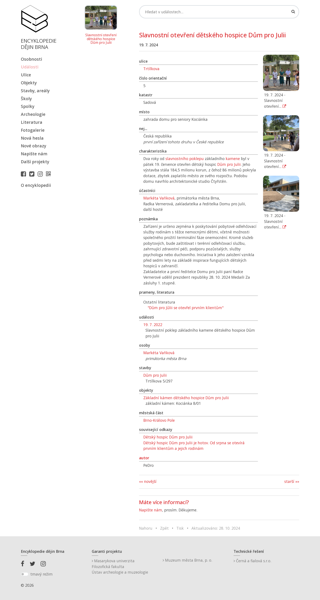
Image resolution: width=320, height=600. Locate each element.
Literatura (31, 122)
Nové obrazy (33, 146)
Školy (26, 98)
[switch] (24, 574)
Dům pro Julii (229, 164)
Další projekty (35, 162)
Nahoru (145, 528)
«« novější (147, 481)
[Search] (219, 11)
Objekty (29, 83)
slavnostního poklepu (184, 158)
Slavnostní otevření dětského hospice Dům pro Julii (100, 39)
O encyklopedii (36, 185)
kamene (233, 158)
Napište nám (34, 154)
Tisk (180, 528)
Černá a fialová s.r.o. (252, 560)
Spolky (27, 106)
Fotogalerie (32, 130)
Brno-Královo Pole (159, 420)
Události (29, 67)
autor (144, 457)
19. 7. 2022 (152, 324)
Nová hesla (32, 138)
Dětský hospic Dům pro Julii (168, 437)
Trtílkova (151, 68)
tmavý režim (41, 574)
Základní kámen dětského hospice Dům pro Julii (186, 397)
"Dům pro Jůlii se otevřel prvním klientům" (186, 307)
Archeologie (33, 114)
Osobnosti (31, 59)
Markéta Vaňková (159, 198)
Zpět (164, 528)
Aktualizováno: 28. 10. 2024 (215, 528)
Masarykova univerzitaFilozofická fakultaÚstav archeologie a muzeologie (120, 566)
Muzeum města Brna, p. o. (187, 560)
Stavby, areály (35, 91)
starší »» (291, 481)
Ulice (26, 75)
